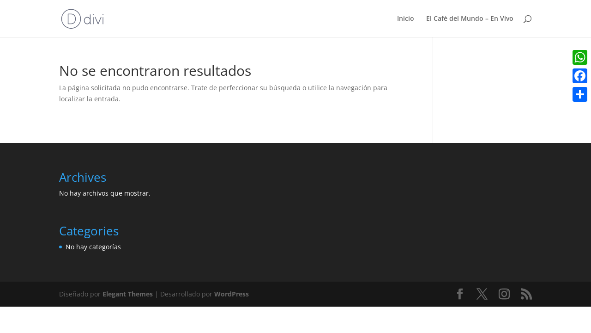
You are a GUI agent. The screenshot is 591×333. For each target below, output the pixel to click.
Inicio (405, 19)
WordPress (231, 294)
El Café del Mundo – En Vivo (469, 19)
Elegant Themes (128, 294)
